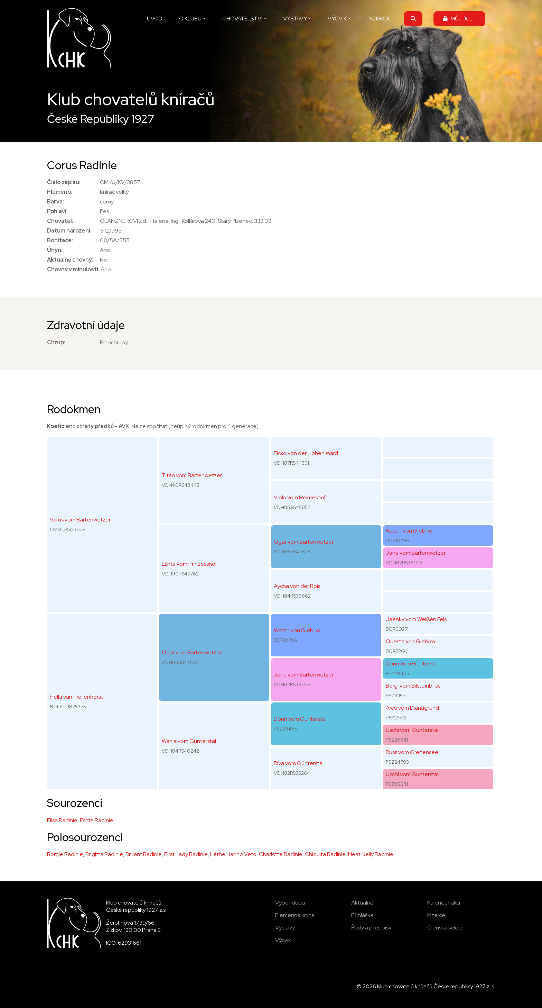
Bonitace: (60, 240)
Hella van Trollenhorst (76, 696)
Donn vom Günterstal (300, 719)
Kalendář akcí (443, 902)
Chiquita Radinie (325, 854)
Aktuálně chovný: (70, 259)
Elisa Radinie (62, 820)
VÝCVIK (337, 18)
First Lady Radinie (186, 854)
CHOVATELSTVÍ (242, 18)
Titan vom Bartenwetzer (192, 475)
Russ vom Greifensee (412, 752)
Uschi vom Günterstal (412, 730)
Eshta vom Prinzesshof (189, 563)
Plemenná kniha (295, 915)
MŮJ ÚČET (459, 18)
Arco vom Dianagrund (412, 707)
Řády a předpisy (371, 927)
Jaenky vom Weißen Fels (416, 619)
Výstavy (285, 927)
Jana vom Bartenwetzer (304, 674)
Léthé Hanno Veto (233, 854)
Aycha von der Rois (297, 586)
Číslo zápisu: (64, 182)
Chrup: (56, 342)
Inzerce (436, 915)
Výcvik (283, 940)
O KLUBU (190, 18)
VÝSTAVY (295, 18)
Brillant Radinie (143, 854)
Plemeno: (59, 192)
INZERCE (378, 18)
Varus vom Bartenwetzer (80, 519)
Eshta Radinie (96, 820)
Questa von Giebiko (410, 641)
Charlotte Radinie (280, 854)
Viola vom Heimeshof (300, 497)
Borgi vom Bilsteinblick (413, 685)
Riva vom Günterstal (299, 763)
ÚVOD (154, 18)
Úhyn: (55, 250)
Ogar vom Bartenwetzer (192, 652)
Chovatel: (60, 221)
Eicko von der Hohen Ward (306, 453)
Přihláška (362, 915)
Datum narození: (69, 230)
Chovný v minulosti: (73, 269)
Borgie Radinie (65, 854)
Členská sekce (445, 927)
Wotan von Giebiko (297, 630)
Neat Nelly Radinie (370, 854)
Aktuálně (362, 902)
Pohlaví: (57, 211)
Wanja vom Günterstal (189, 741)
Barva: (55, 201)
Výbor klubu (290, 902)
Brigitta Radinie (104, 854)
